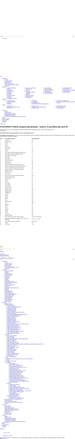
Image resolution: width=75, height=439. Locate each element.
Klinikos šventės (8, 112)
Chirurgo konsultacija (11, 317)
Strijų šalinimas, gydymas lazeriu (15, 374)
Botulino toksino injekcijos (14, 384)
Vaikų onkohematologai (67, 87)
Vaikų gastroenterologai (48, 90)
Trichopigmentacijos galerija (10, 114)
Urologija (9, 103)
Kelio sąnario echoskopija (12, 341)
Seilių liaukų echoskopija (12, 349)
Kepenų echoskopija (11, 346)
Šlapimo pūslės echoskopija (12, 345)
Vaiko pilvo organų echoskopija (13, 353)
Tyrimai (4, 129)
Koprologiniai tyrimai (61, 107)
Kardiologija (34, 100)
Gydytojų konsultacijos (11, 101)
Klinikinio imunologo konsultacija (13, 321)
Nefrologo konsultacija (11, 309)
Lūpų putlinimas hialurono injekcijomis (17, 387)
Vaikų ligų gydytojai (48, 92)
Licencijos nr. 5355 (8, 80)
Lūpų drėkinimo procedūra (14, 393)
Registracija (3, 123)
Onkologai (28, 94)
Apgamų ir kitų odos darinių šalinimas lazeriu (18, 367)
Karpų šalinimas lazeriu (13, 368)
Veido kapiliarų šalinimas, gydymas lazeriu (17, 370)
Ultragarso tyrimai (35, 108)
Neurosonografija (10, 355)
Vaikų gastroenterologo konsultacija (14, 327)
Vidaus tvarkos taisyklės (9, 83)
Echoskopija (9, 102)
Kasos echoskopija (10, 348)
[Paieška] (12, 36)
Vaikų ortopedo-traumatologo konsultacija (15, 331)
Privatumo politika (8, 81)
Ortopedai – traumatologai (10, 284)
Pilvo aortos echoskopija (11, 356)
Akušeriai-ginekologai (11, 87)
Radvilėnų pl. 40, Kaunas (5, 256)
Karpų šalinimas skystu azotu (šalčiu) (16, 398)
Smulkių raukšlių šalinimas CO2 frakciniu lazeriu (18, 377)
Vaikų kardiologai (66, 88)
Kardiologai (9, 93)
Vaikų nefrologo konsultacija (12, 328)
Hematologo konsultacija (12, 307)
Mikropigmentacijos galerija (10, 113)
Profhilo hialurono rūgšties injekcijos (16, 391)
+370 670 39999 (6, 432)
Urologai (8, 88)
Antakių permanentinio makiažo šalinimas (17, 380)
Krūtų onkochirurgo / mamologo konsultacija (15, 312)
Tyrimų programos (60, 108)
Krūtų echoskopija (10, 336)
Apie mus (6, 79)
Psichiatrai (9, 94)
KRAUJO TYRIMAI (10, 129)
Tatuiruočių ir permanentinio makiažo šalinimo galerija (15, 116)
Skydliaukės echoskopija (12, 339)
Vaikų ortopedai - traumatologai (69, 90)
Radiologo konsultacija (11, 319)
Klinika (6, 111)
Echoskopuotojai (10, 91)
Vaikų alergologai (66, 92)
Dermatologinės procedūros (12, 396)
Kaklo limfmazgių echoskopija (13, 342)
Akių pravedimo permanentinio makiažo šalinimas (19, 381)
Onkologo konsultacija (11, 322)
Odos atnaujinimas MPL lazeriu (15, 366)
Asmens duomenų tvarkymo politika (12, 84)
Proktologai (9, 97)
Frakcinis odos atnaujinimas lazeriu (16, 365)
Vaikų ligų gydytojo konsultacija (13, 333)
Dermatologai (28, 97)
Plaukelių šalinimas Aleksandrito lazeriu (17, 376)
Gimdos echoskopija (11, 340)
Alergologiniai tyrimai (18, 129)
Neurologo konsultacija (11, 318)
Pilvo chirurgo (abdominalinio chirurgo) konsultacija (17, 314)
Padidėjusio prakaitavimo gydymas (16, 389)
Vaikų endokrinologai (48, 93)
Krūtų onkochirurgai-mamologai (11, 96)
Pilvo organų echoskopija (12, 335)
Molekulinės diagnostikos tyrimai (13, 107)
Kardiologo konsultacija (11, 310)
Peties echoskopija (10, 351)
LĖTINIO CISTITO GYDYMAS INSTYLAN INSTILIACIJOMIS (20, 358)
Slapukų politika (8, 82)
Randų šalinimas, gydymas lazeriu (16, 372)
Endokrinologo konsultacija (12, 316)
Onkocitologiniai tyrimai (61, 105)
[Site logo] (6, 35)
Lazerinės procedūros (11, 363)
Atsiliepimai (7, 85)
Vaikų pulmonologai (67, 91)
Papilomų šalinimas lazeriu (14, 369)
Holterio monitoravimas (11, 360)
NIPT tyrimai (9, 108)
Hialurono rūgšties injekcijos (14, 386)
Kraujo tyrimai (10, 105)
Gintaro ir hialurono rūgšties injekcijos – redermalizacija (20, 390)
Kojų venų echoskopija (11, 350)
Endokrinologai (29, 88)
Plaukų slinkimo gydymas (14, 394)
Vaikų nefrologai (47, 91)
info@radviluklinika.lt (4, 254)
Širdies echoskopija (11, 337)
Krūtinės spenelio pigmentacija (62, 100)
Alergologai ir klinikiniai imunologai (12, 287)
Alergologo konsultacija (11, 320)
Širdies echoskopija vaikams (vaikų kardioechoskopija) (17, 338)
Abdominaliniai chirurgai (12, 98)
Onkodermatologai (29, 96)
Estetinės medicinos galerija (10, 115)
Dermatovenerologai (30, 95)
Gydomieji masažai (10, 100)
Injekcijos (9, 383)
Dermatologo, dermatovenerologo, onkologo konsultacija (18, 323)
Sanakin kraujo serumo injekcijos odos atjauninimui (19, 388)
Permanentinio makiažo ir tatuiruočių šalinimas (66, 101)
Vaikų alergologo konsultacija (12, 332)
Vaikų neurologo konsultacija (12, 324)
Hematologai (9, 90)
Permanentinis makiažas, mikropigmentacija (40, 103)
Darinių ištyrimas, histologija (15, 397)
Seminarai (59, 102)
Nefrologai (9, 92)
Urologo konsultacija (11, 305)
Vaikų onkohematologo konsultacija (14, 329)
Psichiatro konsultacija (11, 311)
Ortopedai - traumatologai (31, 87)
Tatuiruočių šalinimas (13, 382)
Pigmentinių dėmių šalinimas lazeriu (16, 375)
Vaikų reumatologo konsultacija (13, 325)
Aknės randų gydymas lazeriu (15, 373)
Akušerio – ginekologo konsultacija (14, 306)
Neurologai (28, 91)
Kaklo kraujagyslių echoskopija (13, 347)
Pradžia (1, 129)
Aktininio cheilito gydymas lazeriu (16, 379)
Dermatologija (34, 101)
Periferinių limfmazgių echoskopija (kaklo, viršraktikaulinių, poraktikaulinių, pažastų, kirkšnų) (25, 344)
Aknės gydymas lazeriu (13, 364)
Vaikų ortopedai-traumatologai (10, 294)
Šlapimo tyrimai (35, 105)
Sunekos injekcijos (13, 392)
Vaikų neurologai (47, 87)
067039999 (4, 38)
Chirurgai (27, 90)
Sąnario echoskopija (11, 352)
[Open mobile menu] (1, 76)
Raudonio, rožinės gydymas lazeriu (16, 371)
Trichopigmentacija (35, 102)
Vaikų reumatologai (48, 88)
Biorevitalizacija (12, 385)
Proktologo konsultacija (11, 313)
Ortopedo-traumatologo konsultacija (14, 315)
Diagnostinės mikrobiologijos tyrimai (39, 107)
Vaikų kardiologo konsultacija (12, 330)
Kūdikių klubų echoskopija (12, 354)
